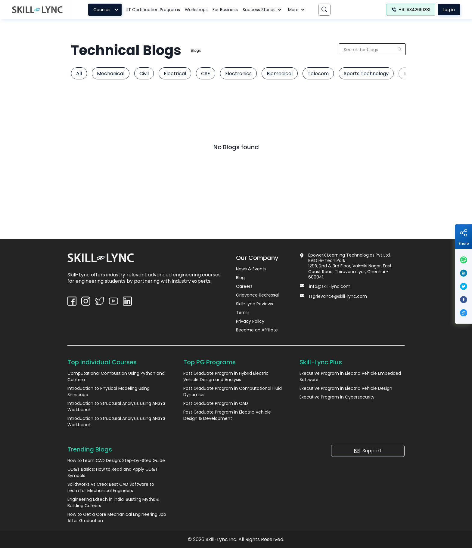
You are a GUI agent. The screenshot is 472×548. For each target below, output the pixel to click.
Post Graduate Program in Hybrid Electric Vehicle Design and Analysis (226, 376)
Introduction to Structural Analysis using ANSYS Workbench (116, 406)
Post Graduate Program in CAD (215, 403)
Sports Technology (366, 73)
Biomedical (280, 73)
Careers (244, 286)
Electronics (238, 73)
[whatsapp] (463, 259)
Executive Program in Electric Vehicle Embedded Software (350, 376)
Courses (106, 9)
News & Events (251, 269)
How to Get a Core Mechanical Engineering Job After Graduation (116, 517)
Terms (243, 312)
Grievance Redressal (257, 295)
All (79, 73)
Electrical (175, 73)
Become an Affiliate (257, 330)
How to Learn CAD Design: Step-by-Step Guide (116, 460)
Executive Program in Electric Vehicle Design (346, 388)
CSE (205, 73)
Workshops (196, 10)
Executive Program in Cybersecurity (337, 397)
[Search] (324, 10)
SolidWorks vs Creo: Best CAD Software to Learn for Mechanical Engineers (110, 487)
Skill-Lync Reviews (254, 304)
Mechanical (110, 73)
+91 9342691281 (411, 10)
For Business (225, 10)
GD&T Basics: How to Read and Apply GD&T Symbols (112, 472)
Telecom (318, 73)
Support (368, 450)
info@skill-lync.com (329, 286)
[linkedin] (463, 273)
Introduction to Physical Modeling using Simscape (108, 391)
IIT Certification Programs (153, 10)
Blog (240, 278)
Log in (449, 10)
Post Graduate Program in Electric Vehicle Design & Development (227, 415)
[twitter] (463, 286)
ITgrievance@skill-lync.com (338, 296)
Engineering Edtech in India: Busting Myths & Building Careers (113, 502)
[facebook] (463, 299)
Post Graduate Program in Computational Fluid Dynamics (232, 391)
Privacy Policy (250, 321)
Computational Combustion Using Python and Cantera (116, 376)
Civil (144, 73)
